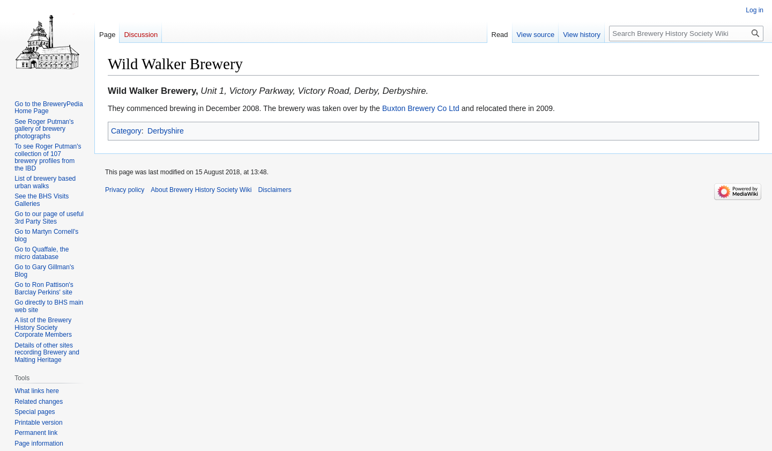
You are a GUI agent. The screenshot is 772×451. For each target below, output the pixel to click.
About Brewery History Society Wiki (201, 190)
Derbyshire (165, 131)
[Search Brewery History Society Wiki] (686, 33)
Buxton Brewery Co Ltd (420, 108)
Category (126, 131)
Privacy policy (124, 190)
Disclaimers (274, 190)
